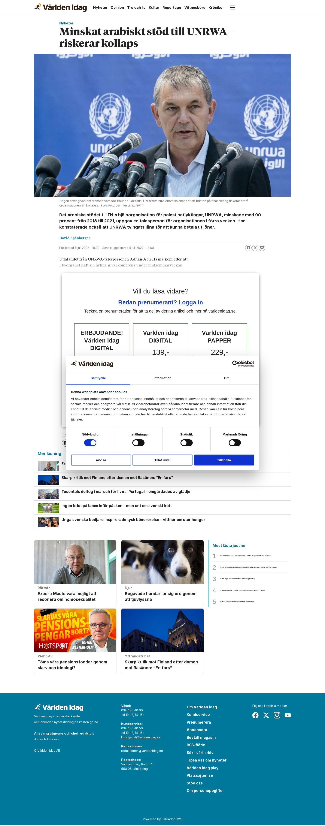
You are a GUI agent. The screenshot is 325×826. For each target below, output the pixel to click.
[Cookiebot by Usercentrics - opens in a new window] (235, 364)
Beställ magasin (201, 738)
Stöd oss (195, 784)
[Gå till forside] (60, 7)
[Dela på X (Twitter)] (255, 248)
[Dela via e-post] (262, 248)
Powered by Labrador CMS (162, 820)
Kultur (154, 7)
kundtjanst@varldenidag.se (141, 738)
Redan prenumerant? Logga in (160, 302)
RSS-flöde (196, 746)
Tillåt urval (163, 460)
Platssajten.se (200, 776)
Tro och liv (136, 7)
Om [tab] (226, 378)
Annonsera (197, 731)
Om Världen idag (202, 708)
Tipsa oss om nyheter (207, 761)
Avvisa (101, 460)
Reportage (171, 7)
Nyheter (100, 7)
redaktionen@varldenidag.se (142, 751)
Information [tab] (162, 378)
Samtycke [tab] (98, 378)
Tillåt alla (224, 460)
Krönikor (216, 7)
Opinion (117, 7)
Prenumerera (199, 723)
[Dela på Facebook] (248, 248)
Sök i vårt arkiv (200, 753)
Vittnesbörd (194, 7)
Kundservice (198, 715)
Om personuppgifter (205, 791)
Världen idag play (202, 768)
